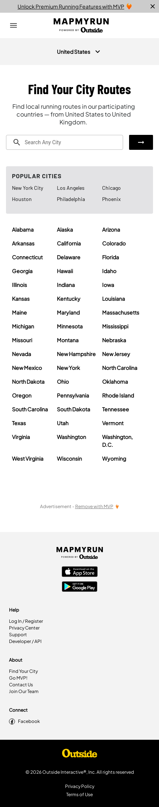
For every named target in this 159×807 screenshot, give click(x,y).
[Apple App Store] (80, 572)
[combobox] (64, 142)
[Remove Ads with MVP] (97, 506)
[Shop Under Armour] (79, 755)
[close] (153, 6)
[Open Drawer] (13, 25)
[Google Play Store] (80, 587)
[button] (141, 142)
